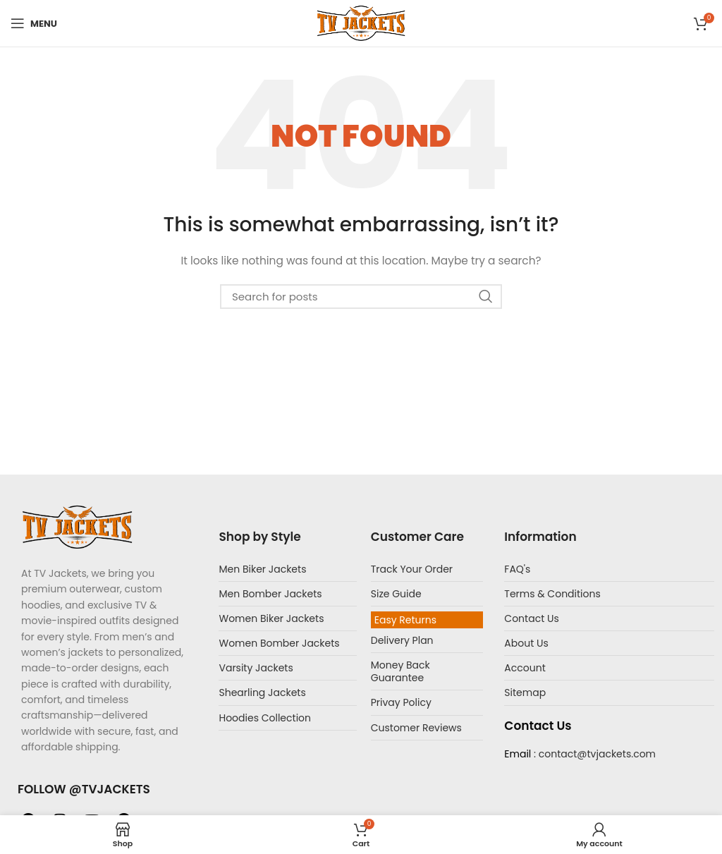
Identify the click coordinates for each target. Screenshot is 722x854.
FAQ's (517, 569)
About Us (526, 643)
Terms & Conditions (552, 594)
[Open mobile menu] (34, 23)
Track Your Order (412, 569)
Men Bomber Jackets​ (270, 594)
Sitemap (525, 692)
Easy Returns (405, 620)
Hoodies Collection (265, 718)
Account (524, 668)
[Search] (361, 296)
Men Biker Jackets (262, 569)
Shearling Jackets (262, 692)
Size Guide (396, 594)
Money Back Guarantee (400, 671)
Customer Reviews (416, 728)
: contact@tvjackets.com (593, 754)
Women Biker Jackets (271, 618)
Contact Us (531, 618)
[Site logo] (361, 23)
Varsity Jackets (256, 668)
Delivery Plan (402, 640)
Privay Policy (401, 702)
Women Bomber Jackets (279, 643)
